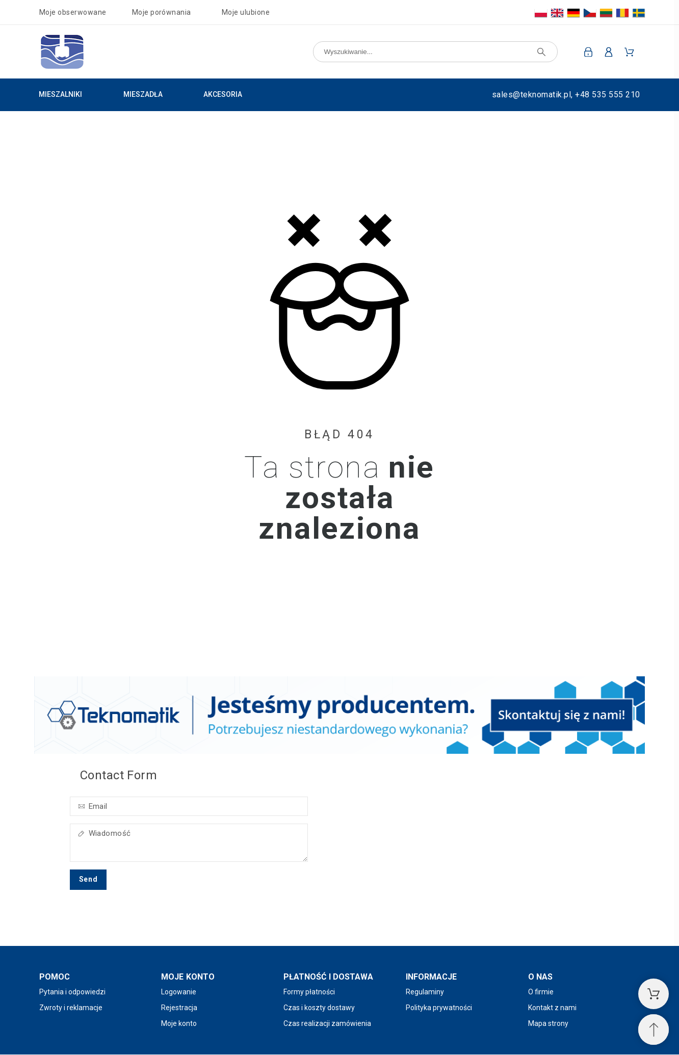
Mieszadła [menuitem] (143, 94)
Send (88, 879)
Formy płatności (309, 992)
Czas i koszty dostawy (319, 1008)
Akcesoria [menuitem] (222, 94)
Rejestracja (179, 1008)
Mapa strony (548, 1023)
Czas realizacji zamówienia (327, 1023)
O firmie (541, 992)
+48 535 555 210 (607, 94)
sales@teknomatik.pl (531, 94)
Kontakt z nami (552, 1008)
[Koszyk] (653, 994)
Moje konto (179, 1023)
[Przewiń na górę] (653, 1029)
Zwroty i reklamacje (70, 1008)
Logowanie (178, 992)
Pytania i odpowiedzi (72, 992)
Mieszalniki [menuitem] (60, 94)
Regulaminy (425, 992)
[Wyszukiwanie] (435, 51)
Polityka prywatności (439, 1008)
